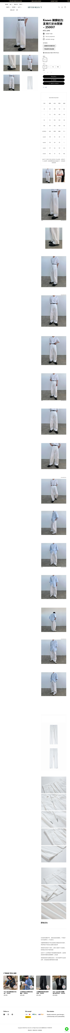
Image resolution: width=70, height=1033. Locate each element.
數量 (44, 70)
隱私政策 (30, 1030)
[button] (59, 7)
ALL (10, 4)
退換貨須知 (35, 1030)
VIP (17, 10)
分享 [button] (45, 87)
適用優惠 (45, 43)
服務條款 (40, 1030)
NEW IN (16, 4)
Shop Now (53, 76)
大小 (44, 63)
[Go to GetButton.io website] (67, 1031)
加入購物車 (53, 80)
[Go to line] (66, 1029)
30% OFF (12, 10)
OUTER (13, 7)
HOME (6, 4)
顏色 (44, 56)
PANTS (7, 7)
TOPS (20, 4)
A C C (19, 7)
